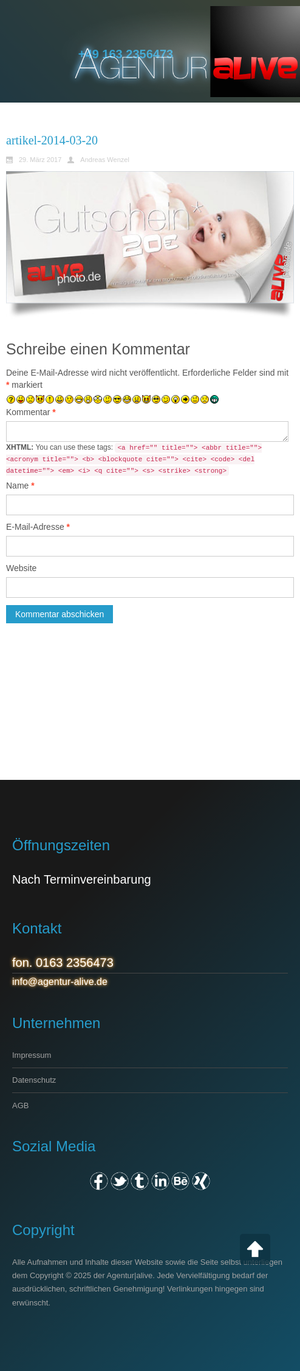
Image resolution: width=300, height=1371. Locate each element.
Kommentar (31, 412)
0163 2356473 (75, 962)
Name (20, 485)
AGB (20, 1105)
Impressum (31, 1055)
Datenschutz (34, 1080)
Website (21, 568)
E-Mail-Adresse (38, 527)
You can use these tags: (134, 459)
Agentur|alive (130, 1275)
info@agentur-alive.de (59, 982)
